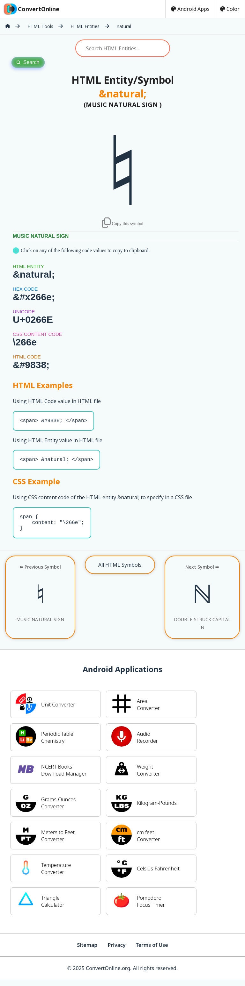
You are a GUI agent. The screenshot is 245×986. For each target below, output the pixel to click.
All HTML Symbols (120, 571)
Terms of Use (152, 951)
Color (230, 8)
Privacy (116, 951)
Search (28, 62)
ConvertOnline (31, 9)
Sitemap (87, 951)
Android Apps (190, 8)
